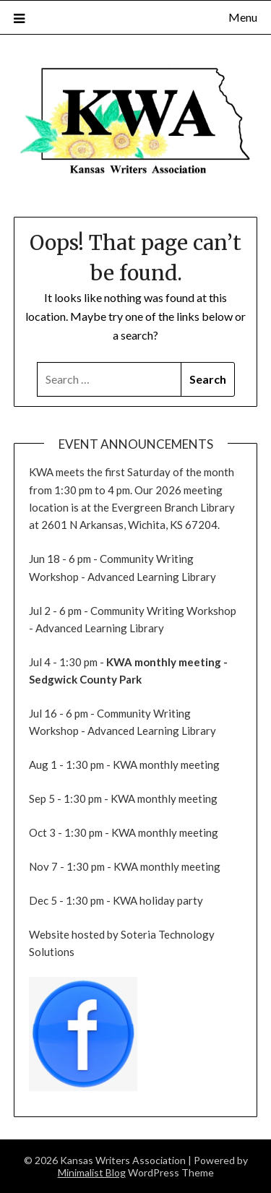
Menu (242, 17)
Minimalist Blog (92, 1172)
